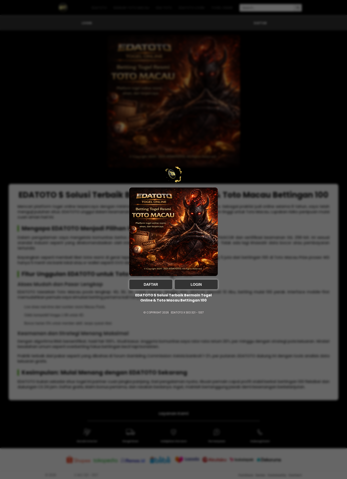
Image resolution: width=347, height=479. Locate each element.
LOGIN (196, 284)
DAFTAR (151, 284)
